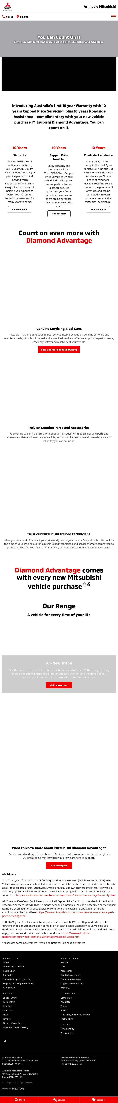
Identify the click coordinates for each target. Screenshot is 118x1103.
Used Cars (8, 1010)
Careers (64, 1006)
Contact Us (66, 997)
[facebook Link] (5, 1041)
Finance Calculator (12, 1023)
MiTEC (64, 1010)
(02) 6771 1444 (16, 1064)
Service (64, 962)
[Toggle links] (13, 1088)
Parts (63, 966)
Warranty (65, 987)
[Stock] (19, 1100)
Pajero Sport (9, 971)
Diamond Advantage (71, 979)
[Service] (59, 1100)
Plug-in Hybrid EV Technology (75, 1014)
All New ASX (9, 987)
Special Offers (10, 997)
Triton (6, 962)
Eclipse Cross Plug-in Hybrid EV (18, 983)
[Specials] (98, 1100)
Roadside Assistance (71, 975)
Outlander (8, 975)
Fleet (5, 1014)
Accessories (66, 971)
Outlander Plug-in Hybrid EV (16, 979)
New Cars (7, 1006)
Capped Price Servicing (72, 983)
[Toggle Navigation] (113, 17)
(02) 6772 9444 (75, 1064)
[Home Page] (7, 6)
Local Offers (9, 1002)
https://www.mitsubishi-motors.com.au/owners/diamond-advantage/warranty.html (65, 895)
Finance (7, 1019)
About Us (65, 1002)
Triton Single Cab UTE (13, 966)
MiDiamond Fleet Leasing (15, 1027)
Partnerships (67, 1019)
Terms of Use (67, 1033)
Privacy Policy (67, 1029)
